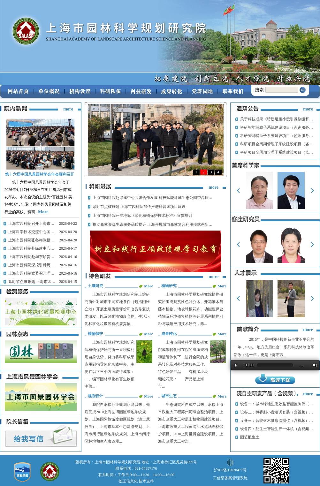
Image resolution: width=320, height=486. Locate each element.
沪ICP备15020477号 (230, 470)
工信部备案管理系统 (230, 478)
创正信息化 (128, 481)
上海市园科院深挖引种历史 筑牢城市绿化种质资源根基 (54, 265)
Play (236, 365)
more (68, 109)
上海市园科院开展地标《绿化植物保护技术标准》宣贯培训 (142, 215)
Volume (314, 365)
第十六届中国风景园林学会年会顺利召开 (39, 174)
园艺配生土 (249, 437)
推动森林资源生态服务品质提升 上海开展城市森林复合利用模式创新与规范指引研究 (164, 224)
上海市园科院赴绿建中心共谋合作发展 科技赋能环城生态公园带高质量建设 (156, 197)
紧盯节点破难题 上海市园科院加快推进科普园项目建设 (54, 281)
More (43, 211)
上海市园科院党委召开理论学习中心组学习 (44, 273)
